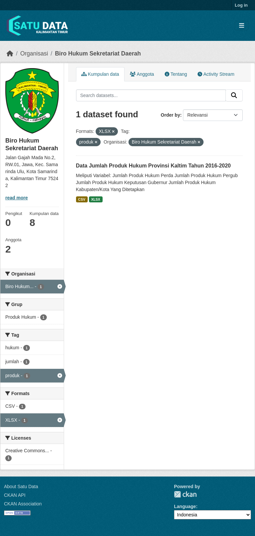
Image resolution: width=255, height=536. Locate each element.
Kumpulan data (100, 74)
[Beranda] (10, 53)
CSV (81, 199)
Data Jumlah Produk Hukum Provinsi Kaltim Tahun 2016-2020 (153, 165)
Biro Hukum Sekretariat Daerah (98, 53)
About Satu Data (21, 486)
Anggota (142, 74)
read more (16, 197)
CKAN (185, 494)
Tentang (176, 74)
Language (185, 506)
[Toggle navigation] (241, 26)
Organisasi (34, 53)
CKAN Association (23, 503)
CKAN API (15, 495)
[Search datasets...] (151, 95)
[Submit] (234, 95)
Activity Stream (216, 74)
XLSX (95, 199)
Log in (241, 5)
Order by (170, 115)
